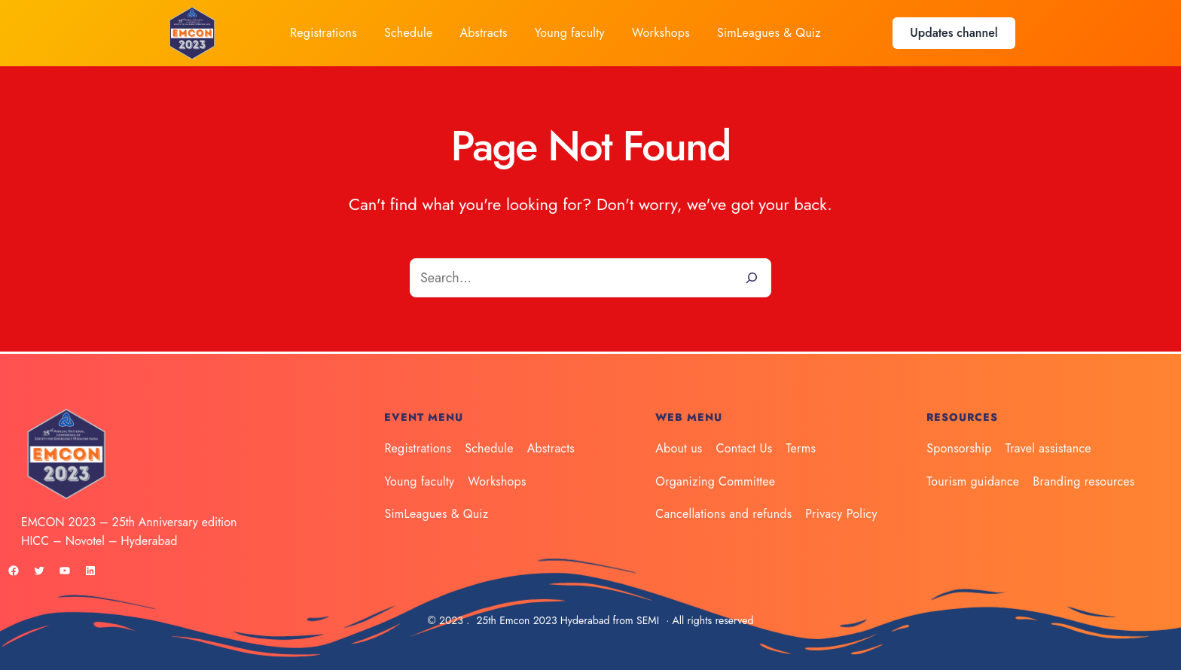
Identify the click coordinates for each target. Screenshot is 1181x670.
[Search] (751, 278)
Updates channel (953, 32)
